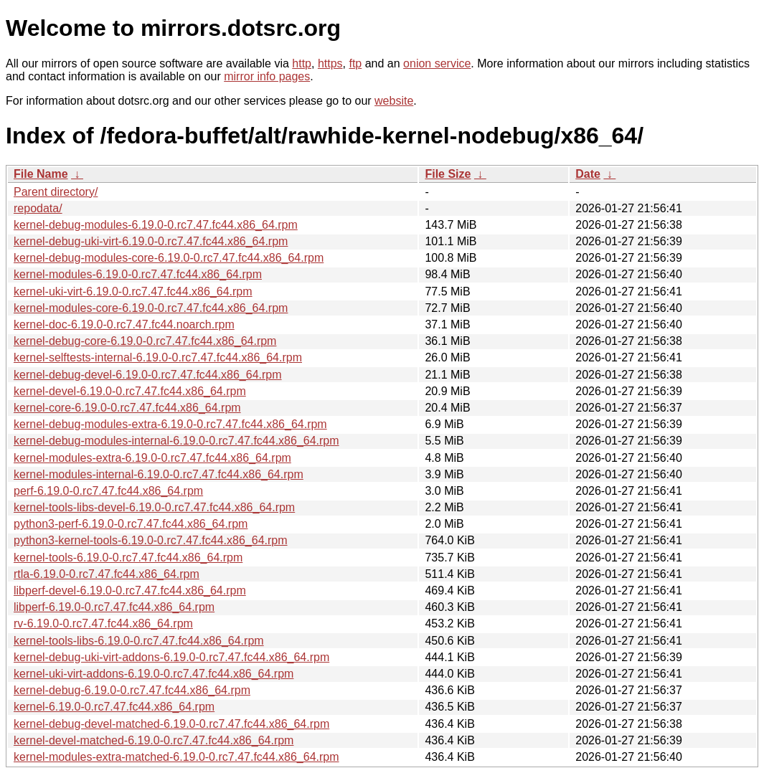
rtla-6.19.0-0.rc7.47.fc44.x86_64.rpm (106, 574)
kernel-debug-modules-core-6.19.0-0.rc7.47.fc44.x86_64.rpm (169, 258)
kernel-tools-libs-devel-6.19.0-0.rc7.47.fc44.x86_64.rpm (154, 507)
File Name (41, 174)
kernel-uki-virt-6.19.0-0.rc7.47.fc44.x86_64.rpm (133, 291)
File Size (448, 174)
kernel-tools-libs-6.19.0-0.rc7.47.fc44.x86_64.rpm (139, 641)
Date (587, 174)
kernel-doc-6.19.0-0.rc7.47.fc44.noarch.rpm (124, 324)
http (301, 63)
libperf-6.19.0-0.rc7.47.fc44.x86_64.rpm (114, 607)
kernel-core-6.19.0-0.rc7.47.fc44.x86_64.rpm (127, 408)
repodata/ (38, 208)
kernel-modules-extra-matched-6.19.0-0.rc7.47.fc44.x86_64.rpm (176, 757)
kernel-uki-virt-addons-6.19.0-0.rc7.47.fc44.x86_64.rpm (153, 674)
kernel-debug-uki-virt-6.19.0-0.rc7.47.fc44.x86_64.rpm (151, 241)
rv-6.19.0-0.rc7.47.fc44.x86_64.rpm (103, 623)
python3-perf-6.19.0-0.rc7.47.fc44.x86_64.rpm (130, 524)
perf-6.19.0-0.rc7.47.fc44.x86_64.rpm (108, 491)
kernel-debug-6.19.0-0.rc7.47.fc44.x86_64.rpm (132, 690)
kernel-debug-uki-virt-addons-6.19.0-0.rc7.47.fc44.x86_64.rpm (171, 657)
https (330, 63)
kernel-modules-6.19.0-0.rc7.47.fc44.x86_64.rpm (138, 274)
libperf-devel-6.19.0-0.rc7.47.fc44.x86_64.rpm (130, 590)
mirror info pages (267, 76)
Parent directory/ (56, 192)
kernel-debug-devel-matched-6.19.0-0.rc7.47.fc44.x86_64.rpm (171, 724)
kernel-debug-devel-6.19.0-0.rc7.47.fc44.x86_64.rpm (148, 375)
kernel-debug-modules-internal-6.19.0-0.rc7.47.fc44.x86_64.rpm (176, 441)
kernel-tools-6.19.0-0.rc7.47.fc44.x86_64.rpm (128, 557)
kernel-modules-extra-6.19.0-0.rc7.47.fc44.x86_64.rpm (152, 458)
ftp (355, 63)
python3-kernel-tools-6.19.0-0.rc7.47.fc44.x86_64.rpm (151, 540)
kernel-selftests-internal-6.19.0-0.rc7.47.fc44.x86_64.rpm (158, 357)
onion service (437, 63)
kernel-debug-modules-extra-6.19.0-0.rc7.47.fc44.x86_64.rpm (170, 424)
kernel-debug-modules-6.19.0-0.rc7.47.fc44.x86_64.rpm (156, 225)
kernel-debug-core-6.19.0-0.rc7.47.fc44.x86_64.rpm (145, 341)
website (393, 101)
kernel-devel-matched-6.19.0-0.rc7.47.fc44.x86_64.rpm (153, 740)
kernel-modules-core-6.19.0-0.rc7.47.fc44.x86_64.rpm (151, 308)
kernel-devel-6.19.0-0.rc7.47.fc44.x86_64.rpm (130, 391)
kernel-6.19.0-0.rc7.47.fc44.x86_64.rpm (114, 707)
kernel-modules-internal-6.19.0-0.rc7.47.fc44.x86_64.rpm (158, 474)
